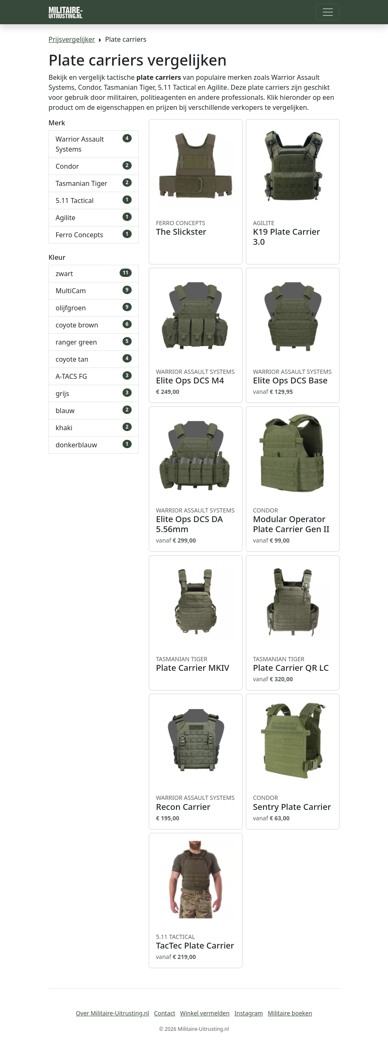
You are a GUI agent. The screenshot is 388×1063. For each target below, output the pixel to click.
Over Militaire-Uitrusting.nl (112, 1013)
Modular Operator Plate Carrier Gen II (292, 520)
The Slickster (195, 228)
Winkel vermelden (205, 1013)
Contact (164, 1013)
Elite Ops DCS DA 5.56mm (195, 520)
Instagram (249, 1013)
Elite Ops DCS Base (292, 377)
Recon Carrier (195, 803)
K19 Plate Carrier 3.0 (292, 233)
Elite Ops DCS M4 (195, 377)
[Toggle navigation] (328, 12)
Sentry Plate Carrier (292, 803)
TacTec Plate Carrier (195, 942)
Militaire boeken (290, 1013)
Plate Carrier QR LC (292, 664)
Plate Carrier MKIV (195, 664)
